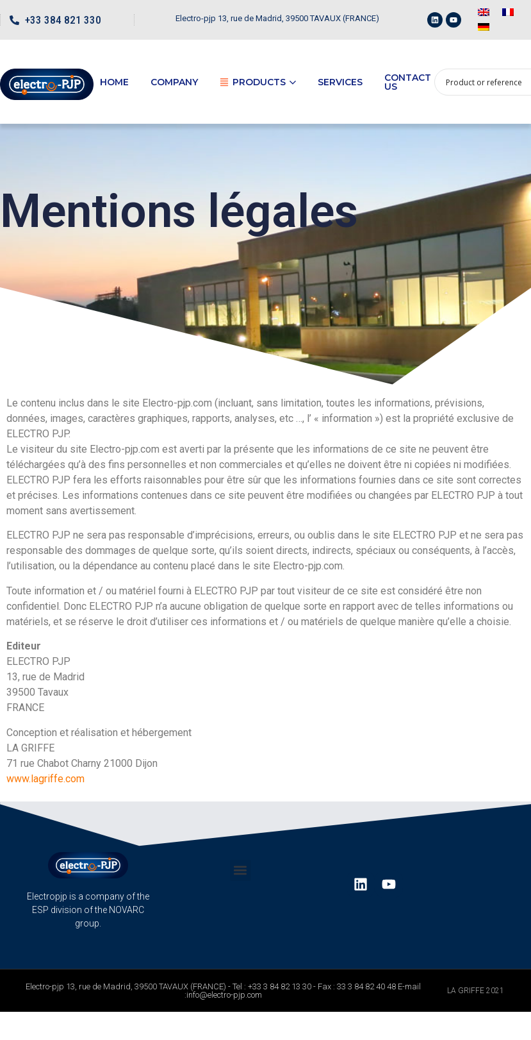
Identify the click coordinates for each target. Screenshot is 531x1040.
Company (174, 82)
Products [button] (258, 82)
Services (340, 82)
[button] (240, 870)
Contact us (407, 82)
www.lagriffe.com (45, 779)
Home (114, 82)
